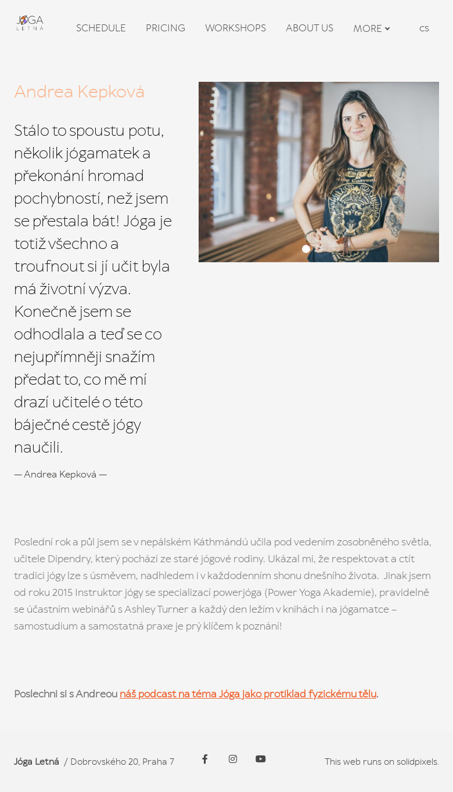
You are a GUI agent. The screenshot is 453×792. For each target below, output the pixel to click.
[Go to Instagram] (233, 759)
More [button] (371, 29)
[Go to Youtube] (260, 759)
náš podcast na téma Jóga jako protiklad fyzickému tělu (248, 697)
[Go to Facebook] (205, 759)
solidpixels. (418, 761)
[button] (306, 252)
